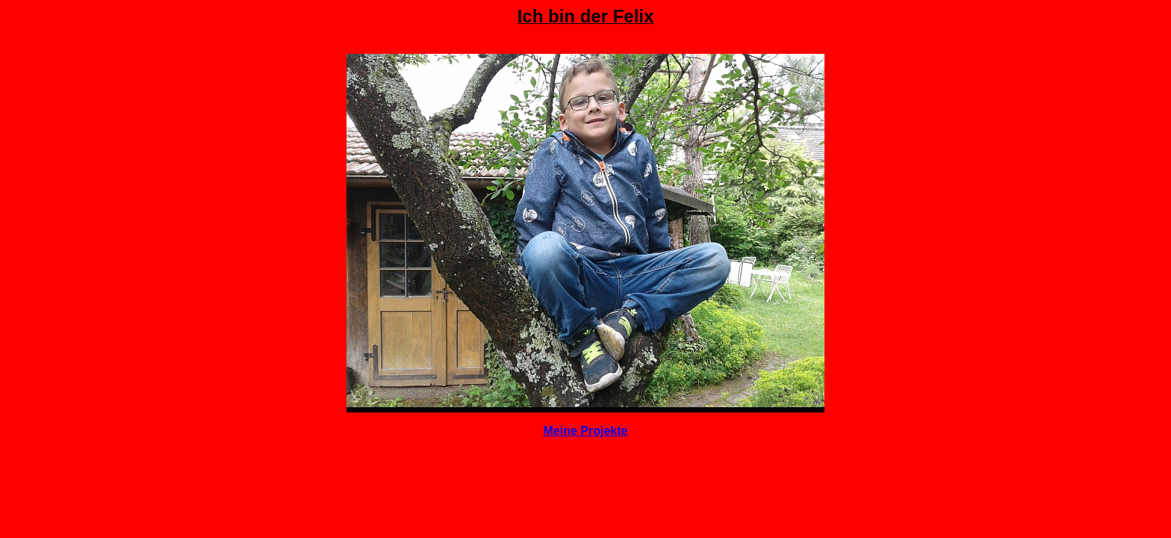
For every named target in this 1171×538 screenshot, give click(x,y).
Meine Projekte (586, 430)
